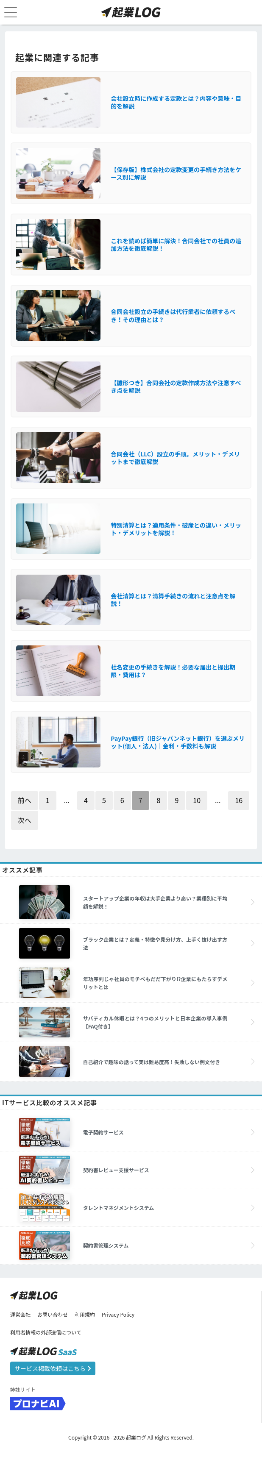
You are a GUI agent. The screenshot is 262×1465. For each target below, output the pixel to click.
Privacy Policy (118, 1314)
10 (197, 800)
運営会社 (20, 1314)
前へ (24, 800)
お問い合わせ (52, 1314)
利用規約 (85, 1314)
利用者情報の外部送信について (45, 1332)
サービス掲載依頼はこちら (52, 1368)
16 (238, 800)
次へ (24, 820)
